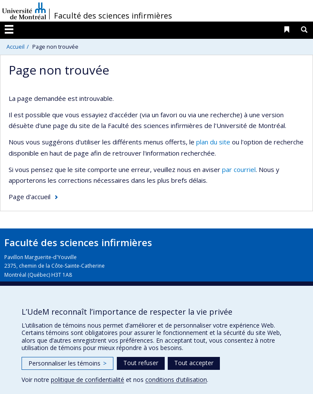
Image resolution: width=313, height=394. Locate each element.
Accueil (15, 46)
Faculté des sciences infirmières (113, 15)
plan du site (213, 142)
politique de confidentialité (87, 379)
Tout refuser (140, 363)
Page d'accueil (29, 196)
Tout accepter (193, 363)
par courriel (239, 169)
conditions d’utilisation (176, 379)
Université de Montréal (24, 10)
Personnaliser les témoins (67, 363)
